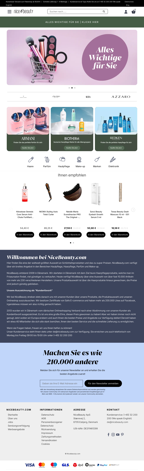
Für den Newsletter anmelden (103, 383)
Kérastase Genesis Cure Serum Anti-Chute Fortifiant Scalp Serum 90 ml (24, 214)
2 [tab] (74, 242)
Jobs (10, 422)
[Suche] (77, 11)
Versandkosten (49, 440)
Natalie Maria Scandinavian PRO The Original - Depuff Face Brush (72, 214)
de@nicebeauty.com (117, 422)
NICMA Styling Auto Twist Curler (48, 213)
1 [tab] (71, 242)
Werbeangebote (16, 429)
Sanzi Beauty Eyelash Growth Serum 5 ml (96, 214)
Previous (11, 210)
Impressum (47, 433)
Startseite (13, 414)
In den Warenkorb (25, 234)
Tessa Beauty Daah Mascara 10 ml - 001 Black (119, 214)
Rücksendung (48, 429)
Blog (127, 5)
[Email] (61, 383)
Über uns (12, 418)
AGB (43, 418)
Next (132, 210)
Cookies (45, 444)
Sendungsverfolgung (19, 425)
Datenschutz (129, 2)
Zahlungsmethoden (51, 436)
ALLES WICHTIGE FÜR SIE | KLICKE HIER (72, 22)
